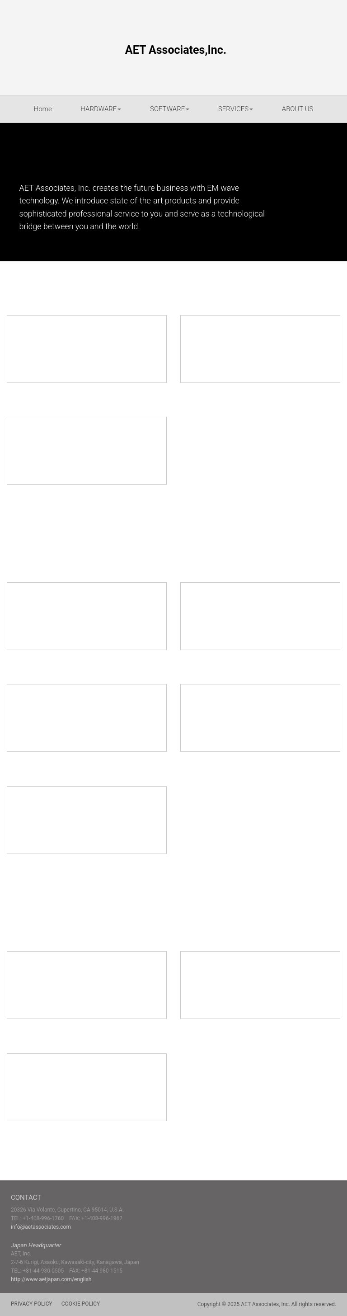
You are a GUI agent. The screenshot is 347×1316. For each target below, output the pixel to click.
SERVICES (235, 109)
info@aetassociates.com (41, 1227)
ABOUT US (298, 109)
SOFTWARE (169, 109)
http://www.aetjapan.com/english (51, 1279)
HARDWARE (100, 109)
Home (43, 109)
